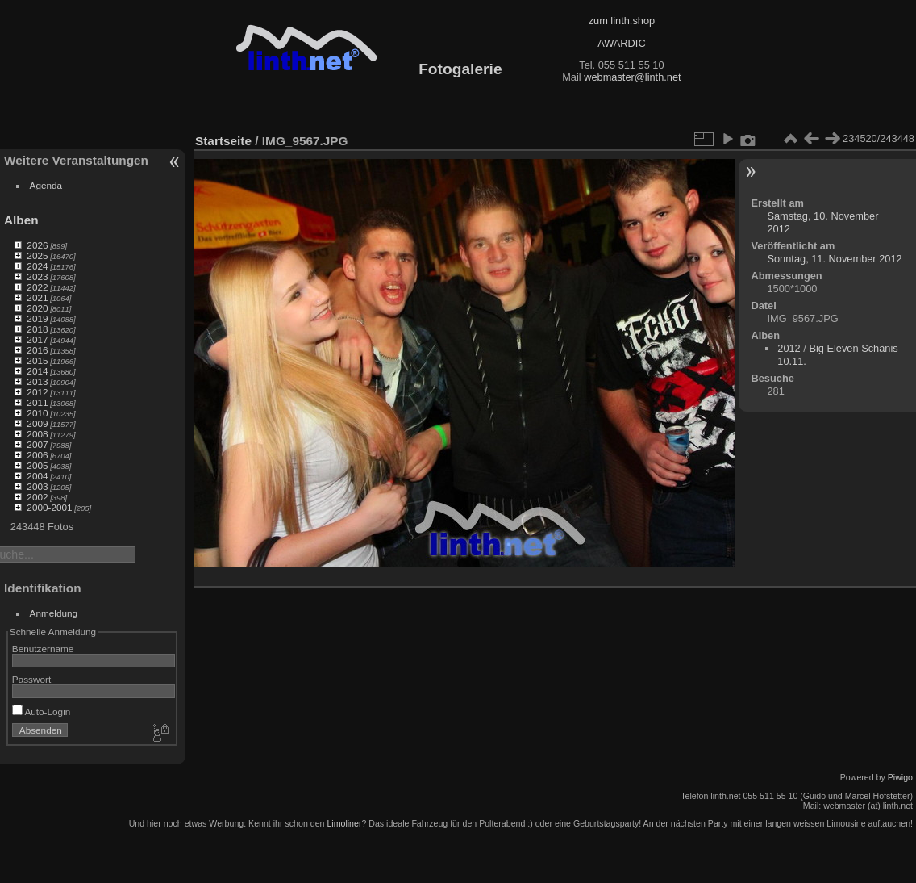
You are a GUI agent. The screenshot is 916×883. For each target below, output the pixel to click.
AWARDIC (621, 43)
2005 (37, 465)
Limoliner (344, 823)
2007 (37, 444)
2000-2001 (49, 507)
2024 (37, 266)
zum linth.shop (622, 21)
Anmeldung (54, 613)
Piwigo (900, 777)
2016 (37, 350)
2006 (37, 455)
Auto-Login (41, 711)
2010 (37, 413)
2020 (37, 308)
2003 (37, 486)
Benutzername (43, 648)
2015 (37, 360)
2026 (37, 245)
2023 (37, 276)
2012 (37, 392)
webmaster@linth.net (632, 77)
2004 (37, 476)
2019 (37, 318)
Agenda (46, 185)
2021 (37, 297)
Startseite (223, 141)
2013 (37, 381)
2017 (37, 339)
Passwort (31, 679)
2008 (37, 434)
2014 (37, 371)
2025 (37, 255)
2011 (37, 402)
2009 (37, 423)
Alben (21, 220)
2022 (37, 287)
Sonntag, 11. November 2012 (834, 259)
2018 (37, 329)
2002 (37, 497)
